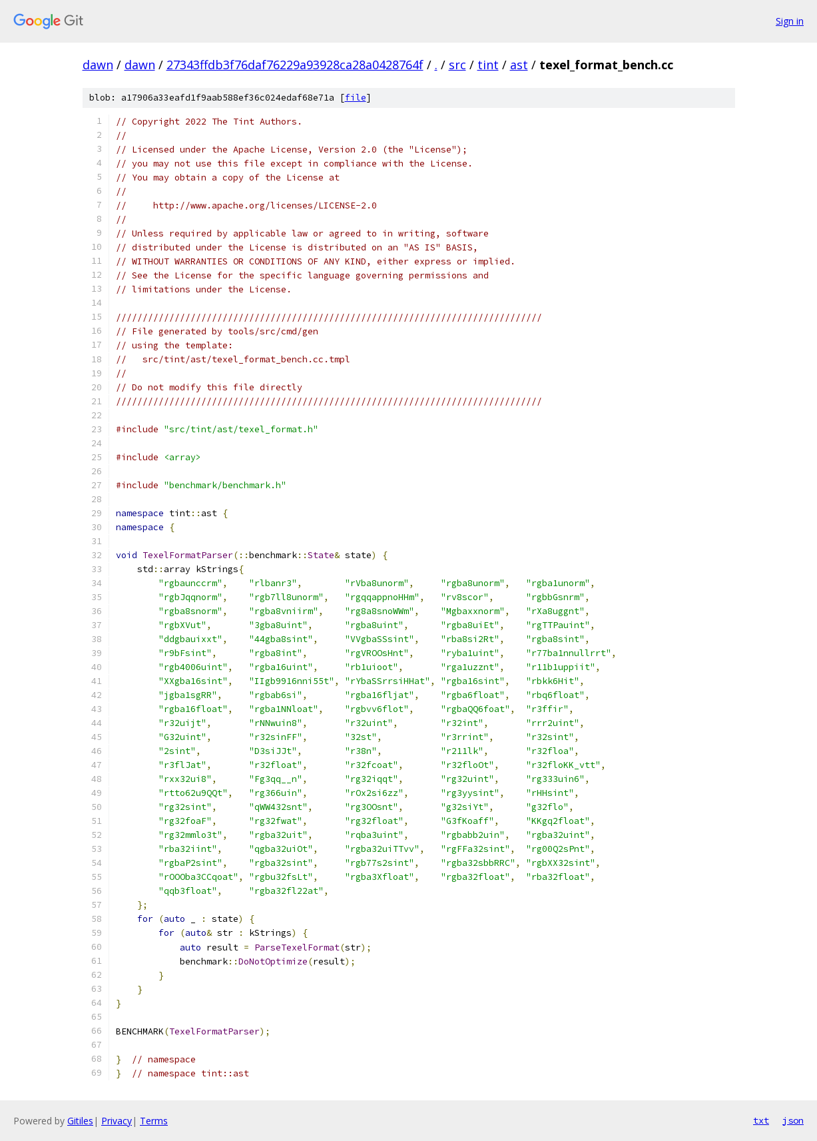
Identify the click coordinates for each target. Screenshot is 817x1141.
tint (488, 65)
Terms (154, 1120)
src (457, 65)
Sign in (790, 21)
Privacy (116, 1120)
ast (519, 65)
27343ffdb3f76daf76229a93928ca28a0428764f (294, 65)
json (793, 1120)
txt (761, 1120)
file (355, 97)
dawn (98, 65)
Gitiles (80, 1120)
